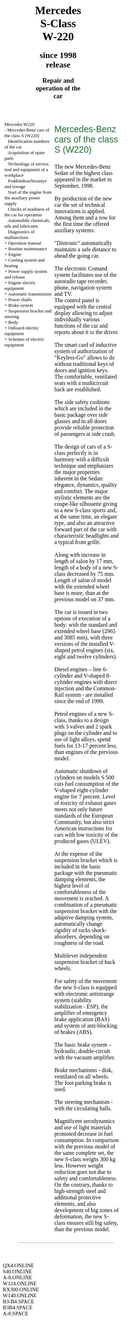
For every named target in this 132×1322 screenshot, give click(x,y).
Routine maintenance (27, 248)
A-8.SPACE (15, 1313)
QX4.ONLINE (18, 1265)
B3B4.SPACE (17, 1307)
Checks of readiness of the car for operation (27, 211)
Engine (14, 254)
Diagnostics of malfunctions (19, 234)
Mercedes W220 (19, 124)
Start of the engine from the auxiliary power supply (28, 197)
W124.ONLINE (20, 1283)
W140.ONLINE (20, 1295)
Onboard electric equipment (22, 330)
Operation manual (24, 243)
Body (13, 322)
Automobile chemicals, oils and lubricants (27, 223)
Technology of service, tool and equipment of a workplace (27, 169)
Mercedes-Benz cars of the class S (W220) (27, 132)
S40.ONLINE (17, 1271)
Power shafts (20, 299)
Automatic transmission (30, 294)
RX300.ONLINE (21, 1289)
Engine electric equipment (20, 285)
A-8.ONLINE (17, 1277)
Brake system (20, 305)
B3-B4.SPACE (18, 1301)
